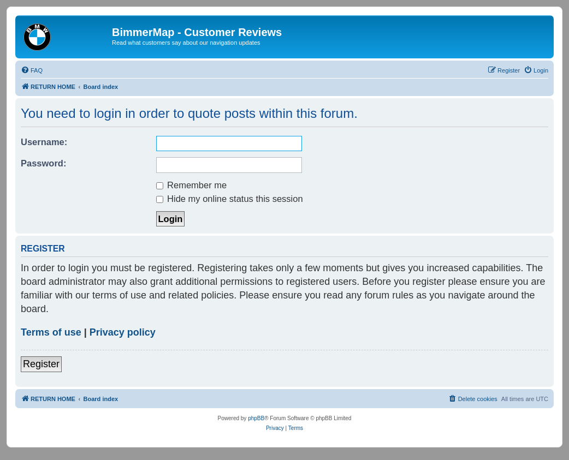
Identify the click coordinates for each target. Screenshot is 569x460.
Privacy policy (123, 332)
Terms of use (51, 332)
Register (41, 364)
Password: (43, 163)
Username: (44, 142)
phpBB (256, 418)
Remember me (191, 185)
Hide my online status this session (229, 199)
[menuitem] (32, 70)
